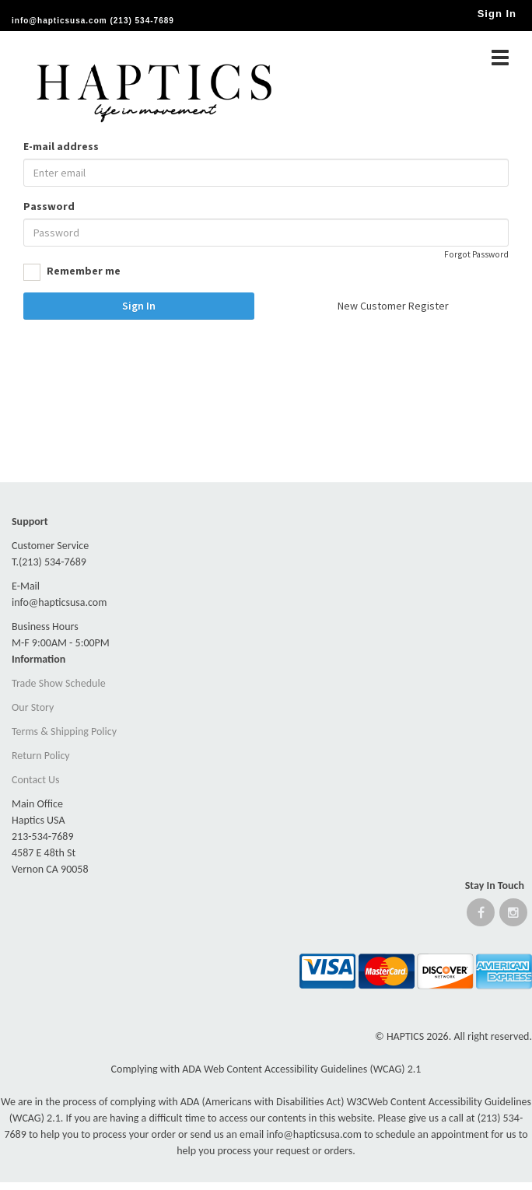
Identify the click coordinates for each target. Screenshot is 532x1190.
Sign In (139, 306)
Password (49, 206)
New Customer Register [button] (393, 306)
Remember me (72, 272)
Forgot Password (476, 254)
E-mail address (61, 146)
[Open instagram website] (513, 916)
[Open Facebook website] (480, 916)
